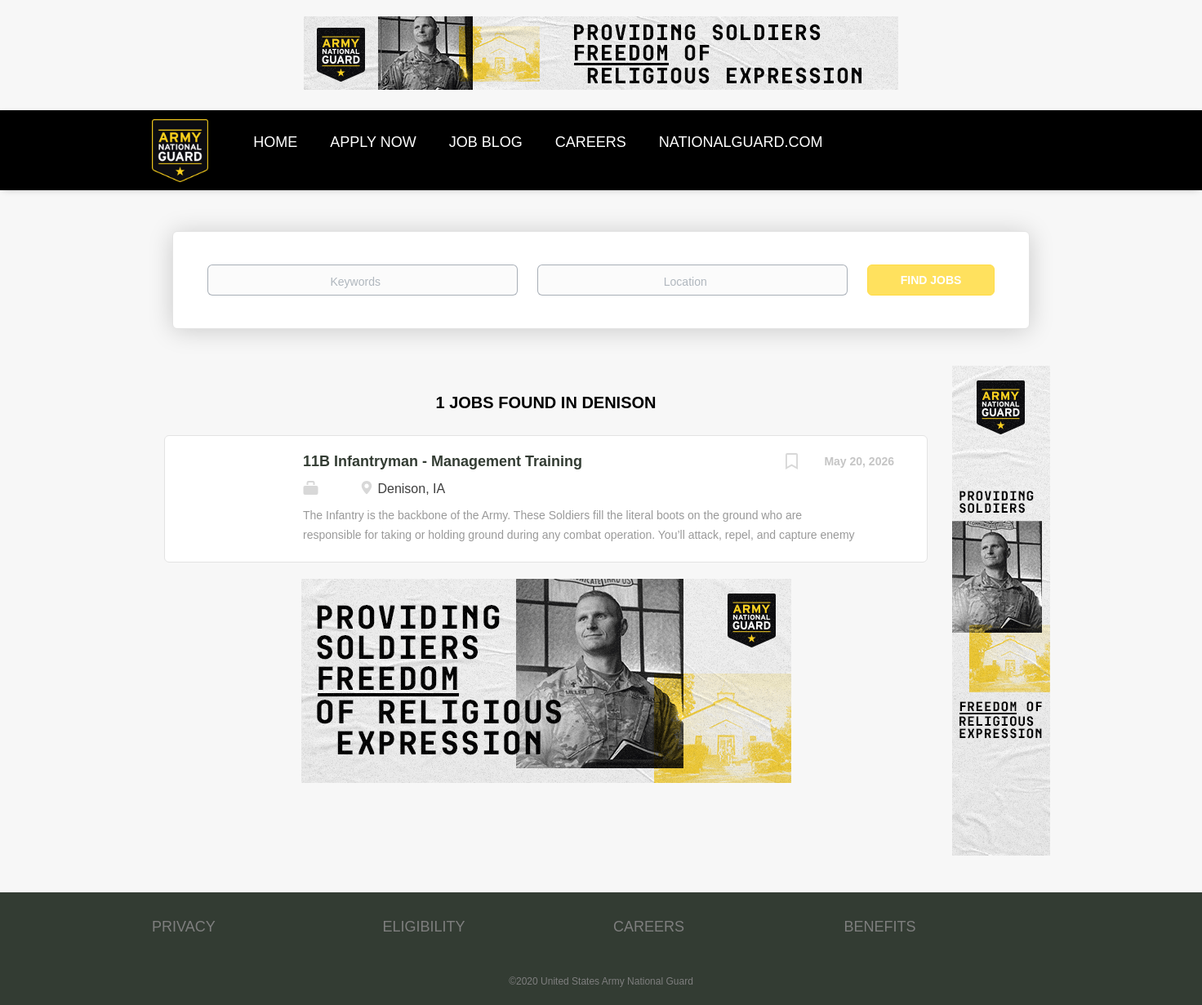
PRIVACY (184, 926)
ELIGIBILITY (424, 926)
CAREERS (648, 926)
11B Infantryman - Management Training (442, 461)
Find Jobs (931, 280)
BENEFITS (880, 926)
